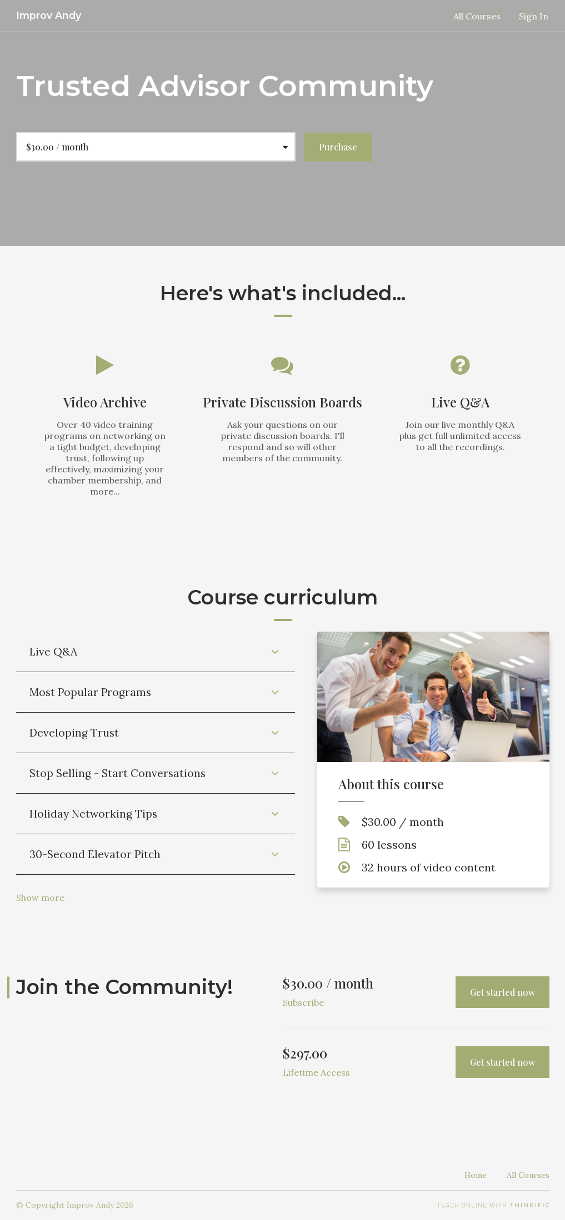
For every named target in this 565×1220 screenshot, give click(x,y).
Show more (40, 898)
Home (475, 1175)
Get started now (502, 992)
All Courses (480, 16)
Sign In (534, 16)
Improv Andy (49, 15)
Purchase (338, 147)
